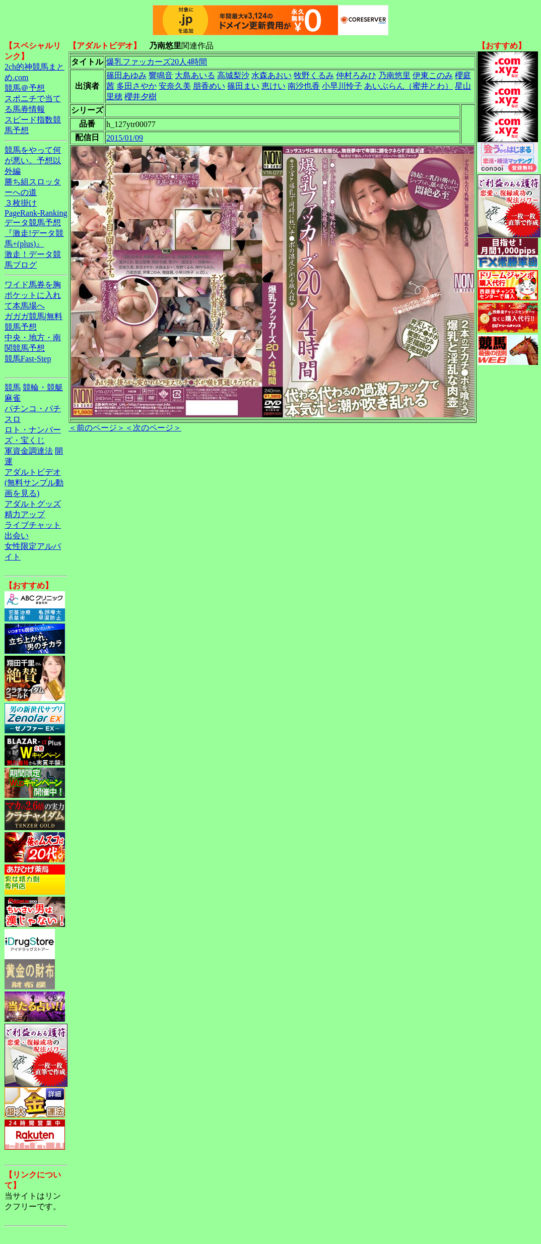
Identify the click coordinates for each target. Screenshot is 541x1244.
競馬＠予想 (25, 88)
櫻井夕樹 (140, 96)
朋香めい (209, 86)
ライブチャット (33, 525)
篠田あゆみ (126, 75)
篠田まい (243, 86)
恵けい (273, 86)
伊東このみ (433, 75)
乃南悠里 (394, 75)
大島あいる (195, 75)
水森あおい (271, 75)
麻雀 (13, 398)
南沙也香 (304, 86)
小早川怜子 (342, 86)
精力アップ (25, 514)
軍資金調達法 (29, 451)
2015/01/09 (124, 138)
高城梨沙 (233, 75)
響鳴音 (161, 75)
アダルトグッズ (33, 504)
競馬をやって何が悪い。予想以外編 (33, 160)
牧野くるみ (314, 75)
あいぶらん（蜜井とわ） (408, 86)
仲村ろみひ (356, 75)
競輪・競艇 (43, 387)
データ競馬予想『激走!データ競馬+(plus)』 (34, 233)
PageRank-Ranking (36, 213)
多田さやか (136, 86)
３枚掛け (21, 203)
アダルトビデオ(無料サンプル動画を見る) (34, 482)
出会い (17, 535)
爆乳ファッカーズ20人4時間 (156, 61)
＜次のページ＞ (153, 427)
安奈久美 (175, 86)
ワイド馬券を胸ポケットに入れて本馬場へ (33, 295)
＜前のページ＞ (97, 427)
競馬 (13, 387)
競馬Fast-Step (28, 358)
